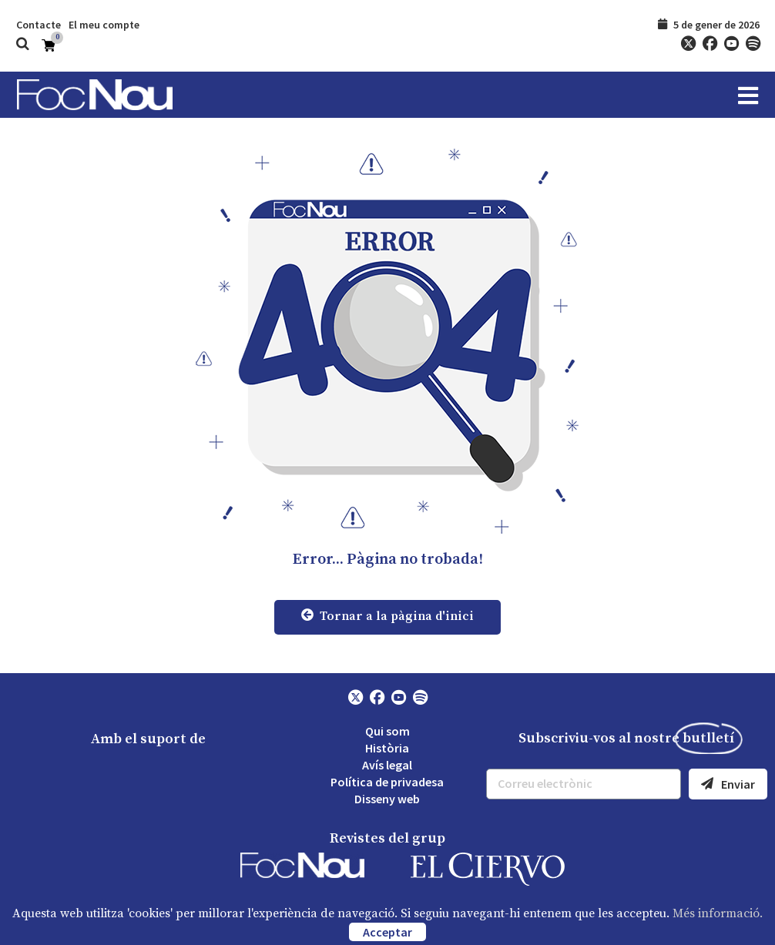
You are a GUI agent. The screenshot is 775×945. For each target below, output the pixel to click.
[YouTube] (731, 44)
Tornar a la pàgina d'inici (387, 616)
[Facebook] (709, 44)
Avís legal (387, 764)
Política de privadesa (387, 781)
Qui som (387, 731)
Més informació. (718, 913)
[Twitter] (688, 44)
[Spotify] (752, 44)
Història (387, 748)
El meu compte (104, 25)
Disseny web (387, 798)
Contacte (38, 25)
